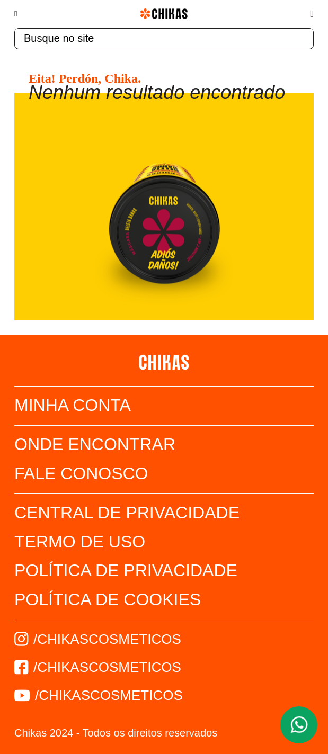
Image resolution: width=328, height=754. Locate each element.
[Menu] (21, 13)
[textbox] (164, 38)
